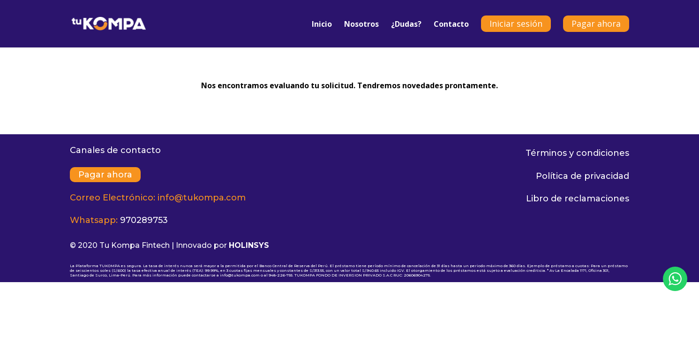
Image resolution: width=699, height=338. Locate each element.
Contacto (451, 25)
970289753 (144, 220)
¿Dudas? (406, 25)
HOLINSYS (249, 245)
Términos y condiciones (577, 153)
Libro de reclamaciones (577, 198)
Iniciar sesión (515, 23)
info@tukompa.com (202, 197)
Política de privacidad (582, 176)
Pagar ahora (596, 23)
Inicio (322, 25)
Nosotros (361, 25)
